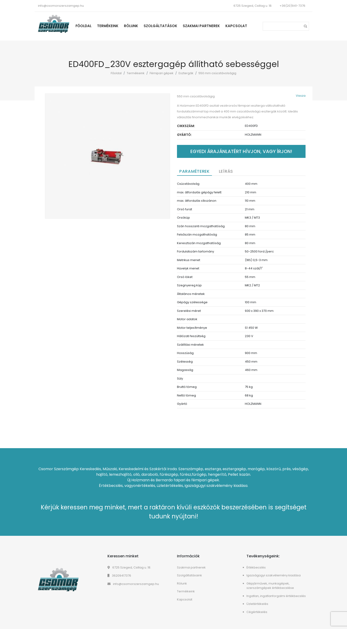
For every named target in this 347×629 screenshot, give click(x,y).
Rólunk (131, 25)
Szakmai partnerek (201, 25)
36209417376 (119, 575)
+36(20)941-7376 (292, 5)
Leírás (226, 171)
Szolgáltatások (160, 25)
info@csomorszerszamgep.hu (61, 5)
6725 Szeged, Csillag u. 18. (129, 567)
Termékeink (107, 25)
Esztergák (186, 73)
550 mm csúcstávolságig (217, 73)
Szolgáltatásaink (189, 575)
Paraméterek (194, 171)
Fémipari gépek (162, 73)
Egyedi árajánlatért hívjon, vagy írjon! (241, 151)
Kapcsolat (236, 25)
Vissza (301, 95)
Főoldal (83, 25)
